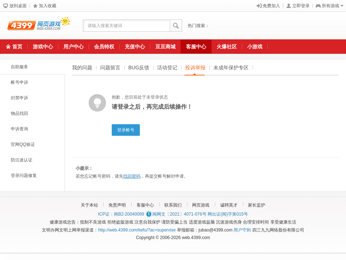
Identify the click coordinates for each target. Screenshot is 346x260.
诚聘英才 (229, 205)
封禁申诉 (19, 97)
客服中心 (196, 46)
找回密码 (132, 176)
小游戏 (254, 46)
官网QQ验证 (23, 144)
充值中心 (135, 46)
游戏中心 (43, 46)
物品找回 (19, 113)
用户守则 (242, 230)
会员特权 (104, 46)
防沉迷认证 (21, 159)
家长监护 (256, 205)
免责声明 (117, 205)
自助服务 (19, 66)
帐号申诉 (19, 82)
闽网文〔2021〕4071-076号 (175, 214)
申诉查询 (19, 128)
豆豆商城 (165, 46)
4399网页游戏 (35, 26)
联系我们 (173, 205)
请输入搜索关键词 (105, 25)
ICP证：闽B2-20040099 (121, 214)
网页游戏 (200, 205)
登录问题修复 (24, 175)
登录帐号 (125, 130)
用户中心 (73, 46)
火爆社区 (227, 46)
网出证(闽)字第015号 (228, 214)
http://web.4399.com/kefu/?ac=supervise (137, 230)
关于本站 (89, 205)
